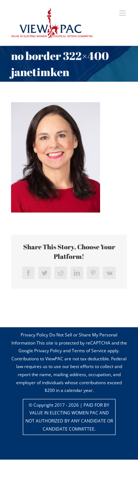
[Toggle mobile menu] (123, 13)
